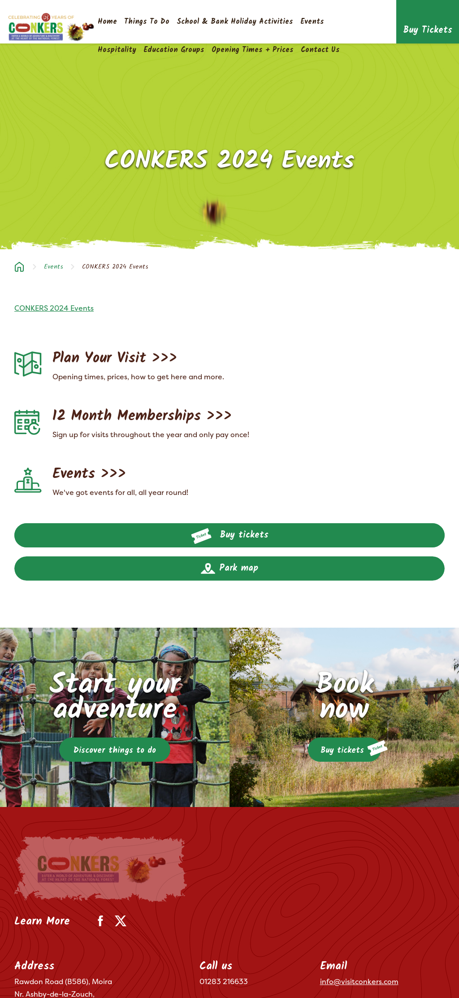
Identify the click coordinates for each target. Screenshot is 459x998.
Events (312, 21)
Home (107, 21)
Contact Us (320, 50)
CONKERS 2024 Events (54, 308)
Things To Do (146, 21)
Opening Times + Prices (253, 50)
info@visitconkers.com (359, 915)
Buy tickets (229, 536)
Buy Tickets (427, 30)
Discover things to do (115, 750)
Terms (23, 979)
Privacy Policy (65, 979)
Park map (229, 568)
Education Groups (173, 50)
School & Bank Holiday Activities (235, 21)
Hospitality (117, 50)
